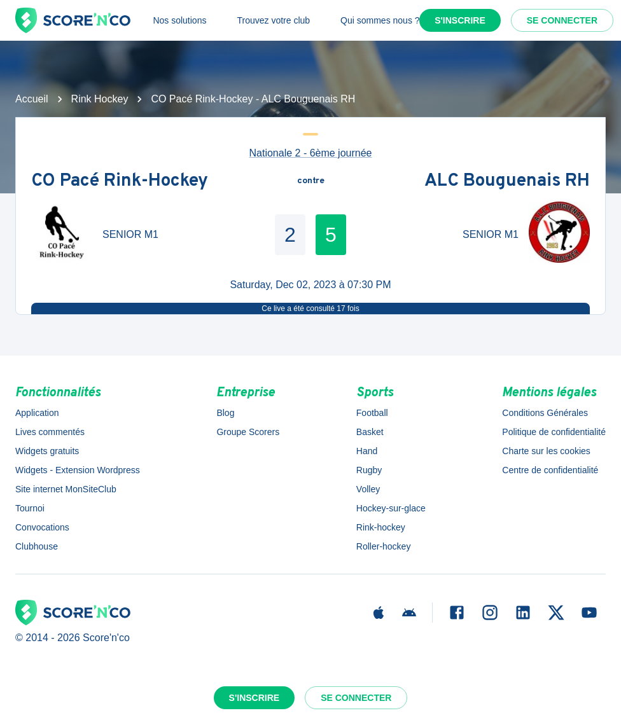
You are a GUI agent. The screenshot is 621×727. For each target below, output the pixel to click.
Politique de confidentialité (554, 432)
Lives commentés (50, 432)
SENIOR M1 (130, 234)
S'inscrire (460, 20)
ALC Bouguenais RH (507, 181)
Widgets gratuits (47, 451)
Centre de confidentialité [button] (550, 470)
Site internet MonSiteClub (65, 489)
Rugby (369, 470)
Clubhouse (36, 546)
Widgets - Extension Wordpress (77, 470)
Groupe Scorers (247, 432)
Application (37, 413)
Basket (370, 432)
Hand (366, 451)
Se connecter (562, 20)
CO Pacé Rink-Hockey (119, 181)
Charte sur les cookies (546, 451)
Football (372, 413)
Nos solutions (179, 20)
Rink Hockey (100, 98)
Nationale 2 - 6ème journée (310, 153)
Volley (368, 489)
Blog (225, 413)
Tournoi (30, 508)
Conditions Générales (545, 413)
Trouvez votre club (273, 20)
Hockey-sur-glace (391, 508)
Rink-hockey (380, 527)
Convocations (42, 527)
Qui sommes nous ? (380, 20)
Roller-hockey (383, 546)
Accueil (31, 98)
